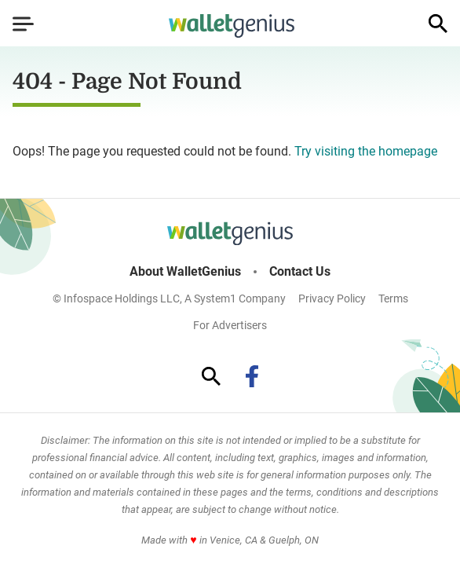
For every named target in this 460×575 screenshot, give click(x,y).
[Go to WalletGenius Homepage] (231, 26)
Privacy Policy (332, 298)
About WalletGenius (185, 272)
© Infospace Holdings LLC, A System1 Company (169, 298)
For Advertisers (230, 325)
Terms (393, 298)
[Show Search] (438, 23)
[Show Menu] (23, 23)
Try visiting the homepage (365, 151)
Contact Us (299, 272)
